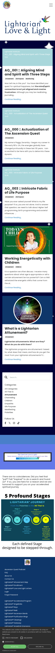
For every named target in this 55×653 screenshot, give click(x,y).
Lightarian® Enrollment (14, 585)
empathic (9, 403)
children (18, 267)
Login (7, 591)
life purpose (20, 79)
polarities (9, 412)
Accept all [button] (14, 646)
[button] (27, 642)
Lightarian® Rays (11, 607)
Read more (6, 634)
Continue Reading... (13, 99)
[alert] (27, 640)
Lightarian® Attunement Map (16, 582)
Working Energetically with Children (27, 260)
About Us (8, 576)
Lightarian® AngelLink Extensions (17, 626)
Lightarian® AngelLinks (13, 604)
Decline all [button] (40, 646)
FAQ (6, 572)
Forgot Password (11, 595)
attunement (9, 79)
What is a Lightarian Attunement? (22, 330)
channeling (10, 397)
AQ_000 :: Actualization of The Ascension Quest (27, 131)
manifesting (30, 79)
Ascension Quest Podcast (15, 569)
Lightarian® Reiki (11, 610)
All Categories (11, 389)
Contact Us (9, 579)
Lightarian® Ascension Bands (16, 613)
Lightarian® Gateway (13, 623)
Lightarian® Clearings (13, 620)
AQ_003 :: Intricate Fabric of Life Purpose (26, 190)
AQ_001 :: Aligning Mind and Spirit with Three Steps (27, 72)
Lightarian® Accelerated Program (18, 601)
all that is (9, 391)
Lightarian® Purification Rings (16, 616)
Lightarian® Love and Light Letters (18, 588)
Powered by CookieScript (9, 650)
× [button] (53, 629)
